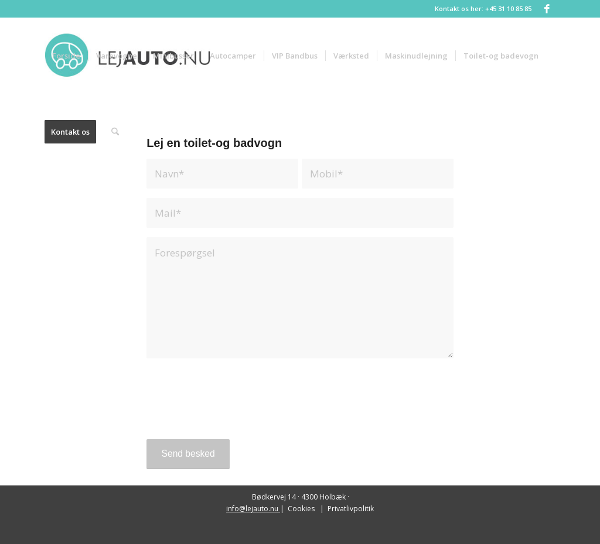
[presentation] (237, 407)
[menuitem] (66, 56)
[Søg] (115, 132)
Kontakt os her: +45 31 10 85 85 (483, 8)
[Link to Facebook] (546, 9)
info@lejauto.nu (253, 509)
